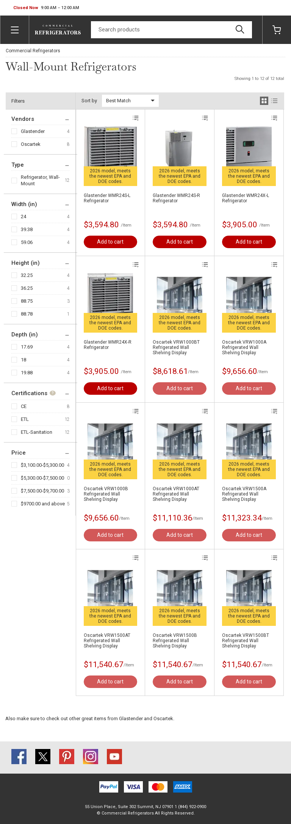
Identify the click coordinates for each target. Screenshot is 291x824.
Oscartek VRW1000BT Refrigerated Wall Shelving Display (176, 347)
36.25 (27, 288)
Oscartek (31, 144)
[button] (46, 8)
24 (23, 216)
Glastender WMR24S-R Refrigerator (176, 198)
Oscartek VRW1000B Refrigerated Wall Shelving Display (106, 494)
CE (24, 406)
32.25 (27, 275)
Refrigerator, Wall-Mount (40, 180)
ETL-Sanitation (36, 432)
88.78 (27, 314)
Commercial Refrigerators (33, 50)
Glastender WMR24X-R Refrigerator (107, 344)
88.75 (27, 301)
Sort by (89, 100)
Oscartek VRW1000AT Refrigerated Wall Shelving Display (176, 494)
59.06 (27, 242)
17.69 (27, 347)
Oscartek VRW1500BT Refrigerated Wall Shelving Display (245, 641)
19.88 (27, 372)
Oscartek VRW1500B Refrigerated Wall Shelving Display (175, 641)
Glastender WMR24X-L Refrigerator (245, 198)
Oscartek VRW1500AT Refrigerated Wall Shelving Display (107, 641)
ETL (25, 419)
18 (23, 360)
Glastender (33, 131)
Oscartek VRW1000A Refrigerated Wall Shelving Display (244, 347)
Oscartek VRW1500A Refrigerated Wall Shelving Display (244, 494)
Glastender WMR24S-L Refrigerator (107, 198)
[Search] (171, 29)
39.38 (27, 229)
